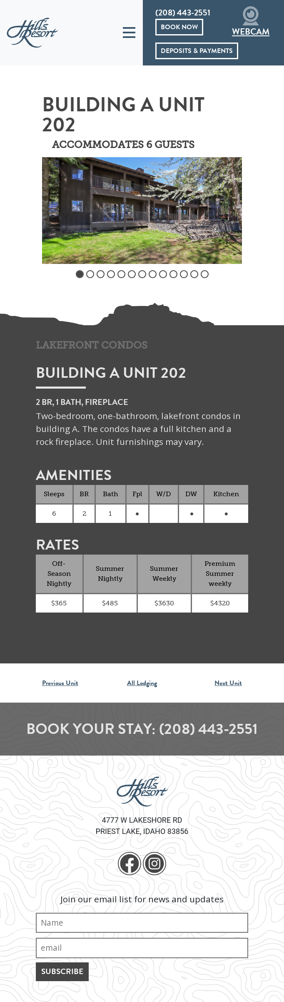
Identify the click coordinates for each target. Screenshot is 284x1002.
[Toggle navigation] (129, 32)
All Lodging (142, 683)
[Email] (142, 948)
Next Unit (228, 683)
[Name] (142, 923)
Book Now (179, 27)
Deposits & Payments (197, 51)
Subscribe (62, 971)
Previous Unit (60, 683)
